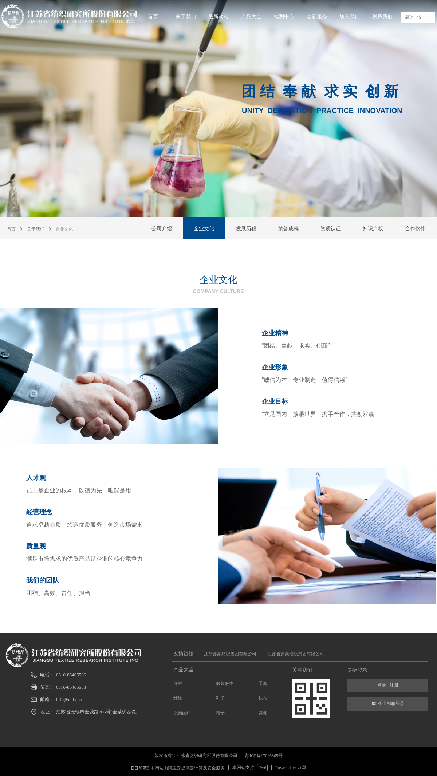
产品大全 (251, 16)
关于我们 (186, 16)
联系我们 (382, 16)
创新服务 (317, 16)
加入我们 (349, 16)
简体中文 (413, 17)
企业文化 (64, 229)
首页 (153, 16)
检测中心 (284, 16)
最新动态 (218, 16)
